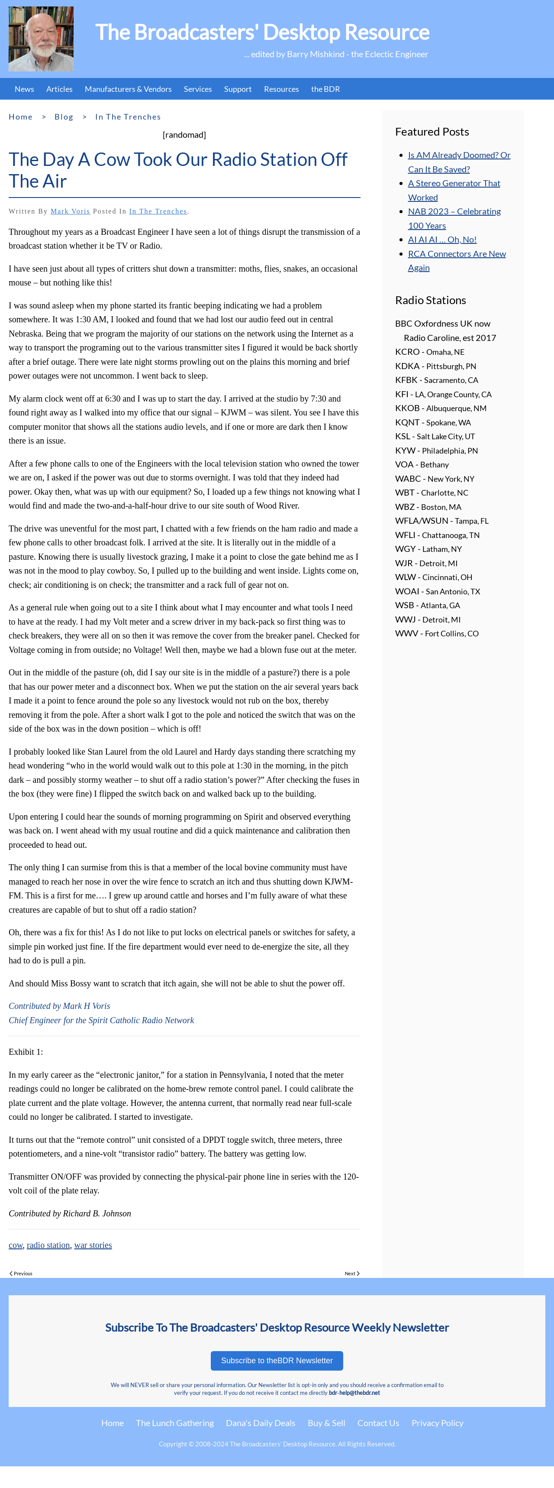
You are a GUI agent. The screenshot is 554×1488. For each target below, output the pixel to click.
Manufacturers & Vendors (128, 89)
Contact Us (378, 1422)
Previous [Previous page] (21, 1273)
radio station (48, 1245)
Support (238, 89)
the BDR (325, 89)
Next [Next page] (352, 1273)
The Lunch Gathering (175, 1422)
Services (198, 89)
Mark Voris (70, 211)
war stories (93, 1245)
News (24, 89)
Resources (281, 89)
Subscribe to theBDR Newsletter (277, 1360)
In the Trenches (158, 211)
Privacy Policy (438, 1422)
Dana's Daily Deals (261, 1422)
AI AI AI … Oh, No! (442, 239)
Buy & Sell (326, 1422)
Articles (59, 89)
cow (16, 1245)
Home (112, 1422)
